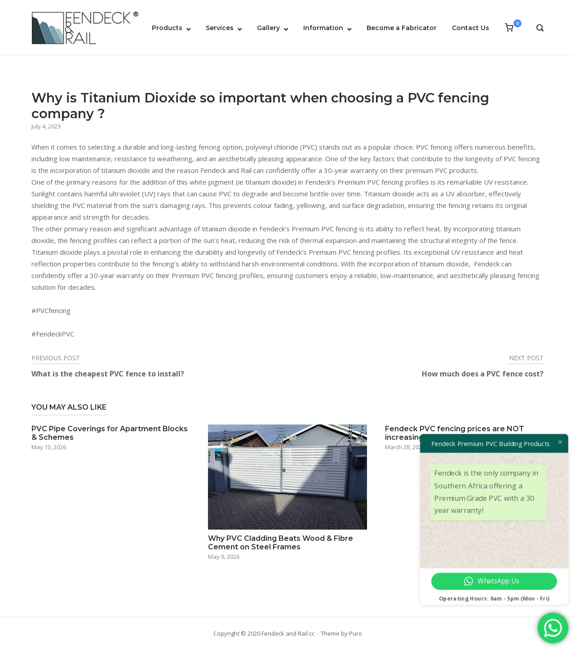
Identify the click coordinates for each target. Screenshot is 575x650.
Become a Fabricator (402, 28)
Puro (355, 633)
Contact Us (470, 28)
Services (220, 28)
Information (323, 28)
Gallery (268, 28)
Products (167, 28)
